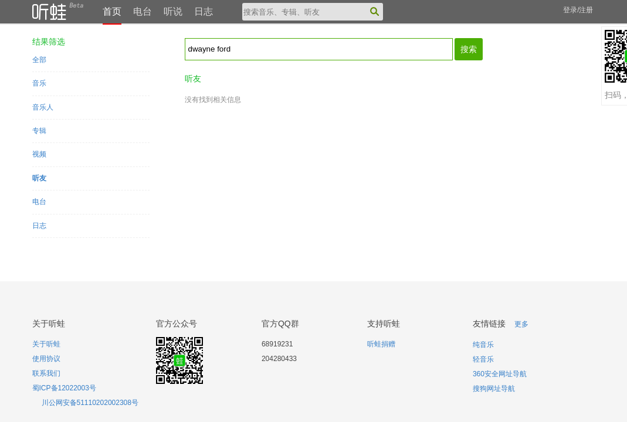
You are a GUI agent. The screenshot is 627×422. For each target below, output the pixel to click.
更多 (521, 324)
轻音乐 (483, 359)
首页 (112, 11)
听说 (173, 11)
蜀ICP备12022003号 (64, 388)
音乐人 (42, 107)
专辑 (39, 131)
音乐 (39, 83)
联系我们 (46, 373)
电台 (142, 11)
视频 (39, 154)
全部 (39, 60)
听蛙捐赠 (381, 344)
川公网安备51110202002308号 (90, 403)
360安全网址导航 (500, 374)
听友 (39, 178)
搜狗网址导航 (494, 388)
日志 (203, 11)
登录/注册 (578, 10)
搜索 (468, 49)
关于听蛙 (46, 344)
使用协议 (46, 359)
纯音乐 (483, 345)
